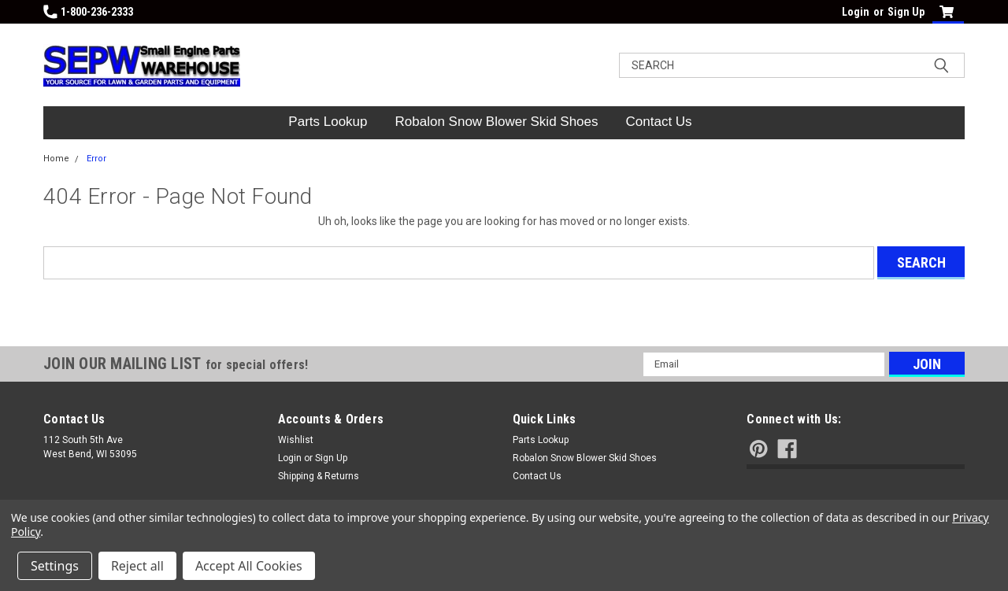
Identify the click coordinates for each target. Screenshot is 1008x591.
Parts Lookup (327, 121)
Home (56, 158)
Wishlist (295, 439)
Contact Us (659, 121)
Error (96, 158)
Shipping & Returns (318, 476)
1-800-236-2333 (88, 12)
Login (855, 12)
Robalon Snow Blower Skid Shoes (496, 121)
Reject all (137, 565)
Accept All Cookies (248, 565)
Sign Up (906, 12)
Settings (55, 565)
